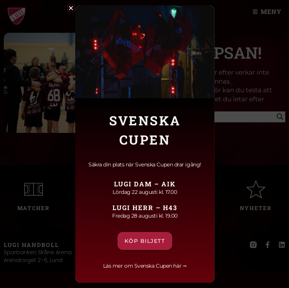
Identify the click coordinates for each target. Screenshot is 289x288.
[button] (70, 8)
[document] (144, 144)
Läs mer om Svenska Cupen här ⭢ (145, 265)
